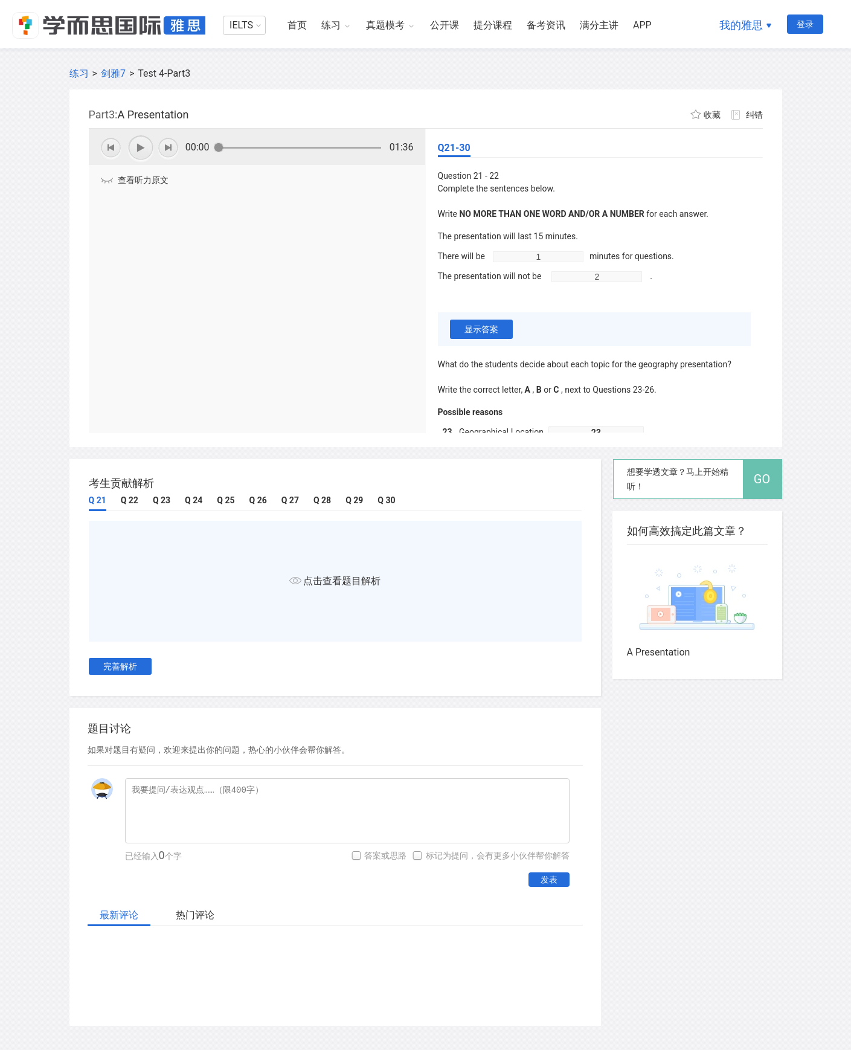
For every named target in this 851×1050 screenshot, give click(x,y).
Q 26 (258, 500)
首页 (297, 25)
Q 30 (386, 500)
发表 (549, 879)
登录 (805, 24)
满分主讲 (599, 25)
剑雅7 (113, 73)
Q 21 (97, 500)
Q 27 (290, 500)
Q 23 (161, 500)
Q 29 (354, 500)
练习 (331, 25)
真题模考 (385, 25)
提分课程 (493, 25)
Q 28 (322, 500)
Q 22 (129, 500)
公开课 (444, 25)
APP (642, 25)
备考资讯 (546, 25)
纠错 (754, 115)
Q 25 (225, 500)
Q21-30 (454, 147)
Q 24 (193, 500)
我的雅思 (741, 25)
